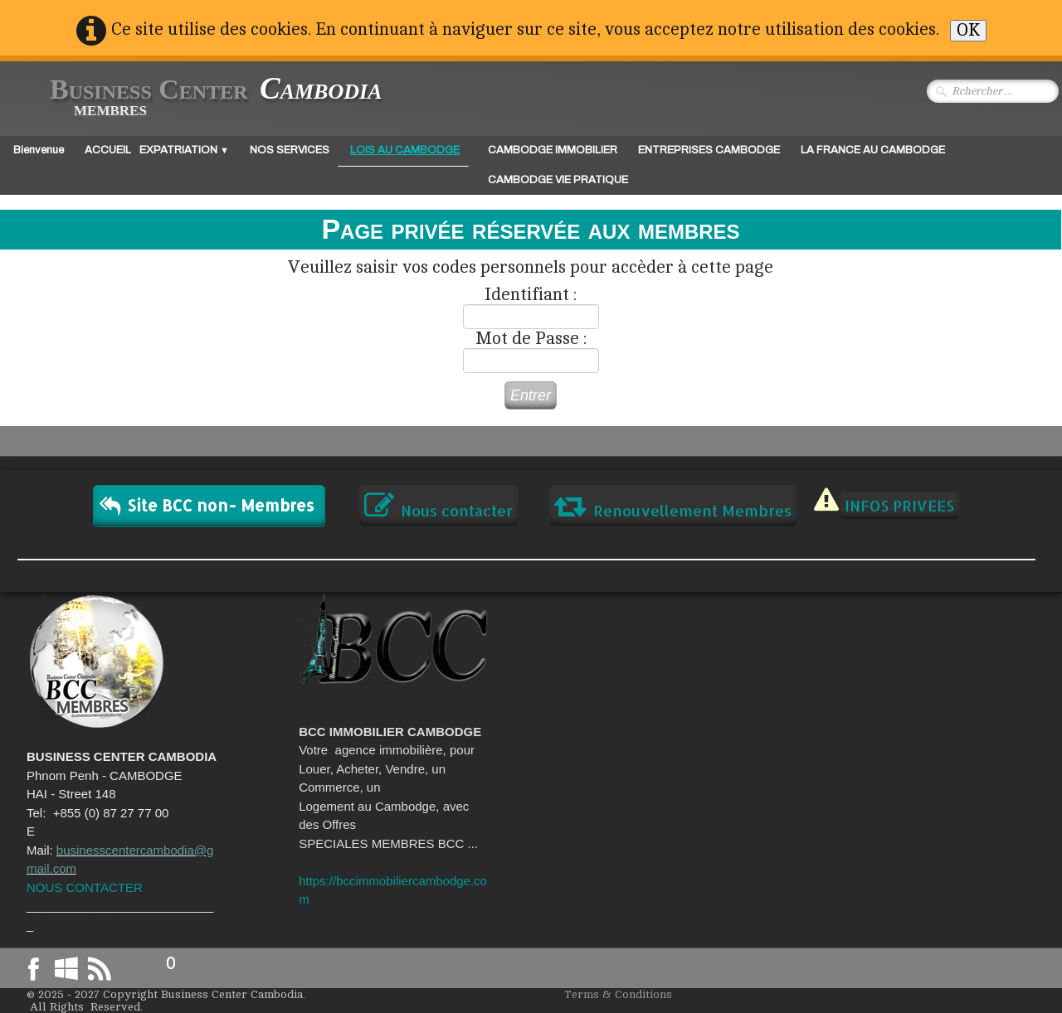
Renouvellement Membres (673, 506)
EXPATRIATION (184, 150)
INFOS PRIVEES (899, 505)
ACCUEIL (108, 150)
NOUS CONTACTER (85, 887)
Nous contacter (438, 506)
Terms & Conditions (618, 994)
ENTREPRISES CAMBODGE (709, 150)
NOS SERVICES (289, 150)
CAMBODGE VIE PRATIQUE (558, 180)
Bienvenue (38, 150)
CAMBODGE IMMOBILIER (552, 150)
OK (968, 30)
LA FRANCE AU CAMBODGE (873, 150)
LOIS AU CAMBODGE (405, 150)
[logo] (203, 98)
